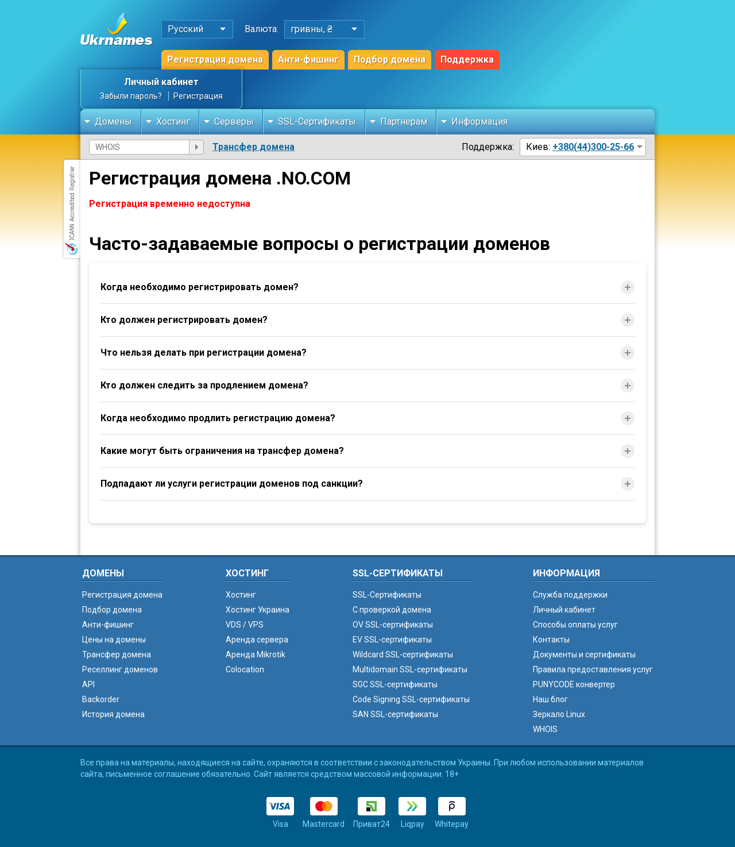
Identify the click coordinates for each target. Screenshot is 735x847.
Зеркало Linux (559, 714)
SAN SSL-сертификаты (395, 714)
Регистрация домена (215, 59)
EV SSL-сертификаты (392, 639)
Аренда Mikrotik (255, 654)
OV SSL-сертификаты (393, 624)
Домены (113, 121)
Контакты (551, 639)
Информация (479, 121)
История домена (113, 714)
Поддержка (467, 59)
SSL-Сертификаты (317, 121)
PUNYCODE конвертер (574, 684)
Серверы (234, 121)
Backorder (100, 699)
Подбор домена (389, 59)
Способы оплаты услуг (575, 624)
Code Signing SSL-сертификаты (411, 699)
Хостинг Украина (257, 609)
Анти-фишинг (308, 59)
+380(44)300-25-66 (593, 146)
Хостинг (173, 121)
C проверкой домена (392, 609)
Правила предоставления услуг (593, 669)
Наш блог (550, 699)
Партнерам (403, 121)
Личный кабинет (161, 81)
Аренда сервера (257, 639)
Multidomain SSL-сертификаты (410, 669)
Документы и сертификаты (584, 654)
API (88, 684)
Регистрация (198, 96)
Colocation (245, 669)
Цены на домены (114, 639)
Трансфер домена (253, 146)
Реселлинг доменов (120, 669)
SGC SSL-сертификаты (395, 684)
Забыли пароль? (131, 96)
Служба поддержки (570, 594)
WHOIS (545, 729)
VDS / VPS (245, 624)
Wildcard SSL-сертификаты (403, 654)
